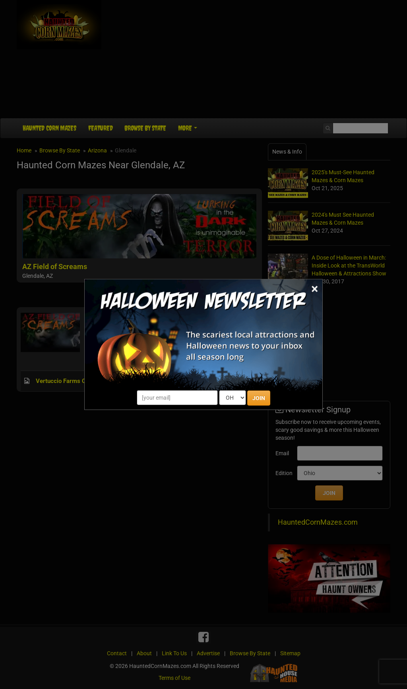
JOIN (258, 398)
